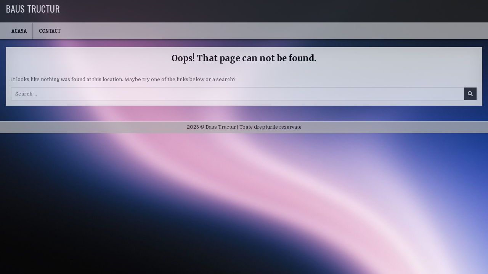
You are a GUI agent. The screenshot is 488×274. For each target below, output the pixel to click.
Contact (50, 31)
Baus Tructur (33, 8)
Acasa (19, 31)
